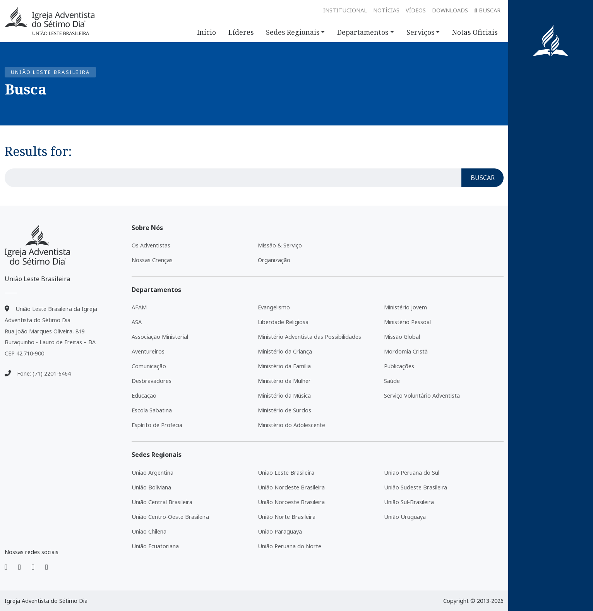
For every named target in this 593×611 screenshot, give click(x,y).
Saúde (392, 380)
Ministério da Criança (285, 351)
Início (206, 32)
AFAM (139, 307)
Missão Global (402, 336)
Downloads (450, 10)
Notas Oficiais (474, 32)
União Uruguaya (405, 516)
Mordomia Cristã (406, 351)
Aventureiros (148, 351)
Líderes (241, 32)
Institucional (345, 10)
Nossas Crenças (152, 260)
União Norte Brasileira (286, 516)
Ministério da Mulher (284, 380)
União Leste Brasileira (286, 472)
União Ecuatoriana (155, 546)
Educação (144, 395)
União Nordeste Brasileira (291, 487)
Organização (274, 260)
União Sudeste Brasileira (415, 487)
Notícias (386, 10)
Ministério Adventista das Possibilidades (309, 336)
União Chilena (149, 531)
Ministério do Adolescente (291, 425)
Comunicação (149, 366)
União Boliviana (151, 487)
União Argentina (152, 472)
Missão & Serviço (280, 245)
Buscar (487, 10)
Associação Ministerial (160, 336)
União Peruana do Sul (411, 472)
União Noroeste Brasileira (291, 502)
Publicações (399, 366)
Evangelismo (274, 307)
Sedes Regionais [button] (292, 32)
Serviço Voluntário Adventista (422, 395)
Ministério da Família (284, 366)
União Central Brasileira (162, 502)
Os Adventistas (151, 245)
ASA (137, 322)
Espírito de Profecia (157, 425)
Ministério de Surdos (284, 410)
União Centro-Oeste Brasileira (170, 516)
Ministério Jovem (405, 307)
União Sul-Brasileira (409, 502)
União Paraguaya (280, 531)
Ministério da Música (284, 395)
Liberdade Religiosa (283, 322)
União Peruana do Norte (289, 546)
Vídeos (416, 10)
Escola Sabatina (152, 410)
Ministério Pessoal (407, 322)
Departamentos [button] (362, 32)
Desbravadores (151, 380)
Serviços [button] (420, 32)
